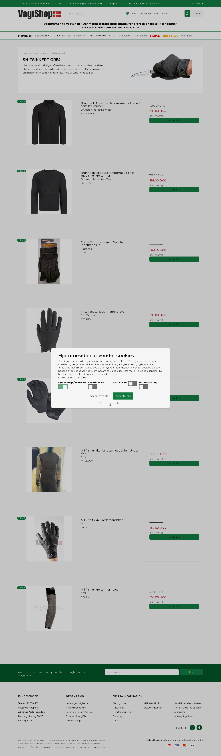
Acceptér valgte (99, 395)
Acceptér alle (123, 395)
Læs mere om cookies (72, 377)
